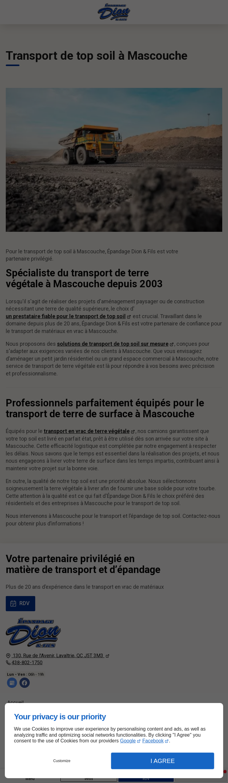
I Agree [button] (163, 761)
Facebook (153, 740)
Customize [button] (61, 761)
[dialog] (114, 740)
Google (128, 740)
